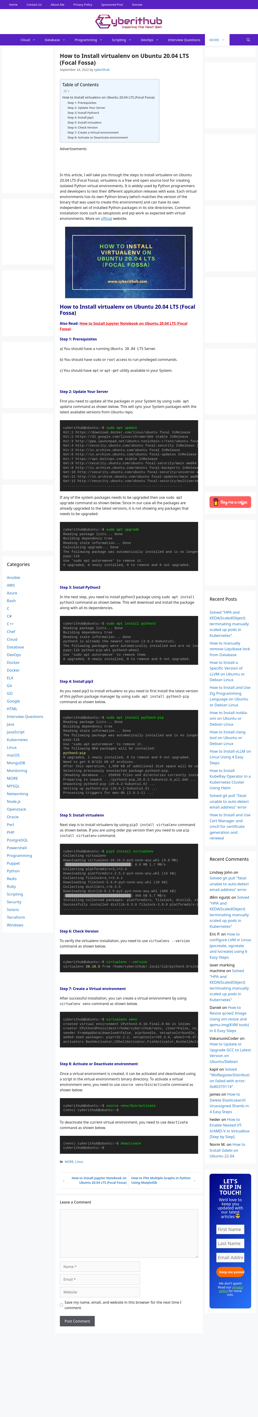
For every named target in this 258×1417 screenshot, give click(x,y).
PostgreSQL (17, 840)
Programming (91, 39)
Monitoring (17, 770)
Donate (137, 4)
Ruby (11, 886)
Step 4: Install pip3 (80, 117)
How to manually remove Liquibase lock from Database (229, 648)
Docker (13, 662)
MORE (219, 39)
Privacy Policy (83, 4)
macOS (13, 755)
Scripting (124, 39)
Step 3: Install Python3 (83, 113)
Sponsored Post (112, 4)
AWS (11, 585)
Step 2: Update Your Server (86, 108)
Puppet (13, 863)
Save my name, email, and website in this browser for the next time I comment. (123, 1305)
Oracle (13, 816)
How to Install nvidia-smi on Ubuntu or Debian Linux (228, 718)
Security (14, 901)
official (106, 218)
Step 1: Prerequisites (81, 103)
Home (13, 4)
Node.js (13, 801)
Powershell (17, 847)
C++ (10, 623)
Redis (12, 878)
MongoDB (16, 762)
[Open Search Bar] (248, 39)
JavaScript (16, 732)
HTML (12, 708)
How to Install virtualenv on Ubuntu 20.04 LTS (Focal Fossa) (108, 97)
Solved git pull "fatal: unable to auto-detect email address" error (229, 801)
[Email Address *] (230, 1257)
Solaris (13, 909)
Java (10, 724)
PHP (10, 832)
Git (9, 685)
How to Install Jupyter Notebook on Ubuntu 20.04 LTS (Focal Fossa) (99, 1180)
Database (57, 39)
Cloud (30, 39)
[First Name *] (230, 1229)
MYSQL (13, 786)
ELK (10, 677)
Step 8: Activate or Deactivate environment (97, 137)
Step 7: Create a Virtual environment (93, 132)
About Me (57, 4)
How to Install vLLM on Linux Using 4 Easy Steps (230, 757)
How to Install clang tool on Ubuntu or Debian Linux (227, 737)
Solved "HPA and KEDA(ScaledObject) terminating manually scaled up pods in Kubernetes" (229, 624)
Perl (10, 824)
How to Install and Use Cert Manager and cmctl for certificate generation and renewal (229, 826)
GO (10, 693)
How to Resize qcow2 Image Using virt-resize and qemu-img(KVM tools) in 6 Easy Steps (229, 1019)
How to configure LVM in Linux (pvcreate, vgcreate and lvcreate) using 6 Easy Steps (230, 945)
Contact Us (34, 4)
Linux (79, 1161)
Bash (11, 600)
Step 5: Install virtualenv (84, 122)
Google (13, 701)
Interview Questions (184, 39)
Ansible (13, 577)
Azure (12, 593)
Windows (15, 925)
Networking (17, 793)
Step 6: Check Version (82, 127)
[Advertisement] (129, 1407)
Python (13, 871)
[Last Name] (230, 1243)
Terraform (16, 917)
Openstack (16, 809)
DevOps (152, 39)
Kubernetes (17, 739)
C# (9, 616)
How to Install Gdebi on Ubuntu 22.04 (227, 1150)
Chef (11, 631)
